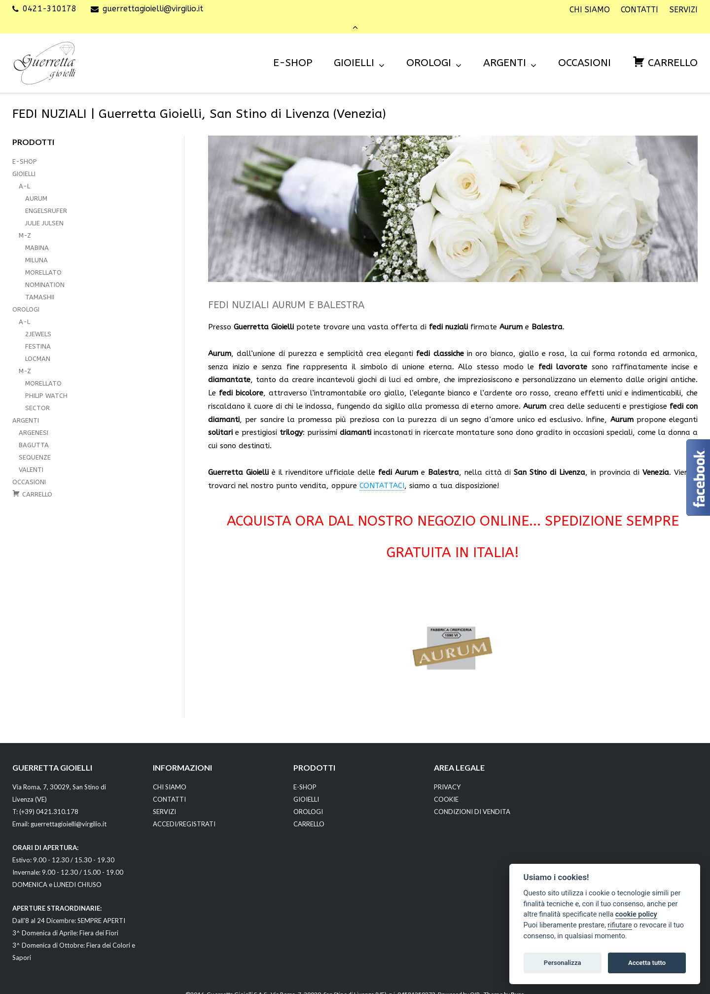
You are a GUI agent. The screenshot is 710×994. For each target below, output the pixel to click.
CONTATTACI (381, 472)
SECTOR (37, 394)
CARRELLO (308, 811)
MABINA (37, 234)
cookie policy (636, 914)
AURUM (36, 185)
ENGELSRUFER (46, 197)
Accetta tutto (647, 962)
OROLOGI (428, 49)
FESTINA (38, 333)
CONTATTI (639, 10)
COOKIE (446, 786)
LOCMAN (37, 345)
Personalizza (562, 962)
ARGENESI (33, 419)
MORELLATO (43, 259)
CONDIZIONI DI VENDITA (472, 798)
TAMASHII (39, 283)
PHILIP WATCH (46, 382)
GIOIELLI (354, 49)
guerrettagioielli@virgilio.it (153, 9)
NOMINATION (45, 271)
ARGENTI (504, 49)
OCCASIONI (584, 49)
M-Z (25, 222)
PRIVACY (447, 774)
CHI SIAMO (589, 10)
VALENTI (31, 456)
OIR (475, 981)
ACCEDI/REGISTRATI (184, 811)
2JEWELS (38, 320)
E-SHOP (292, 49)
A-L (24, 173)
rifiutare (619, 925)
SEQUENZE (35, 444)
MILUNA (36, 246)
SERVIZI (684, 10)
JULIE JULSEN (44, 209)
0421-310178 (49, 9)
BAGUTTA (34, 431)
